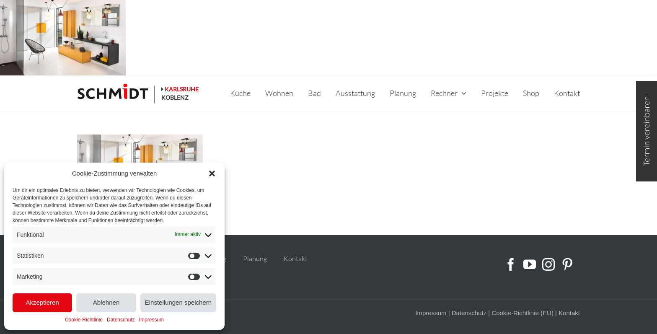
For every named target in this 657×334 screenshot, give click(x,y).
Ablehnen (106, 302)
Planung (255, 258)
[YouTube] (529, 264)
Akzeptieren (42, 302)
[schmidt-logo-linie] (116, 93)
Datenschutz (121, 320)
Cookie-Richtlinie (84, 320)
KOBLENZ (175, 97)
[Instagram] (548, 264)
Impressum (151, 320)
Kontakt (296, 258)
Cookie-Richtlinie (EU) (522, 312)
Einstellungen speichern (178, 302)
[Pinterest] (567, 264)
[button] (212, 173)
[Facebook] (510, 264)
